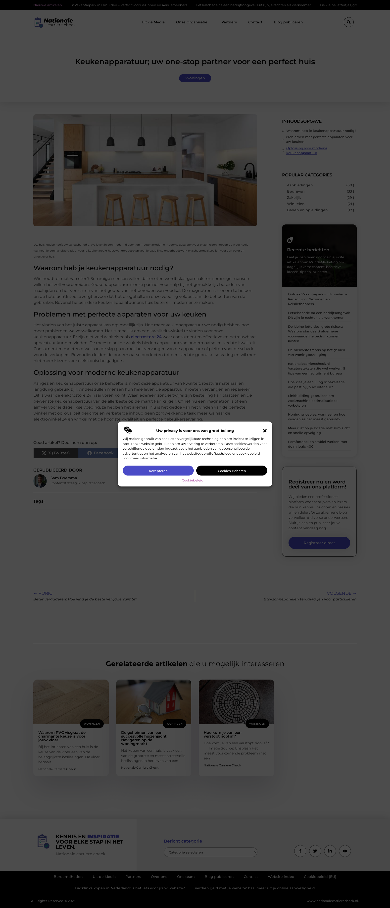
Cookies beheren (232, 471)
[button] (264, 430)
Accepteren (158, 471)
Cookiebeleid (192, 480)
